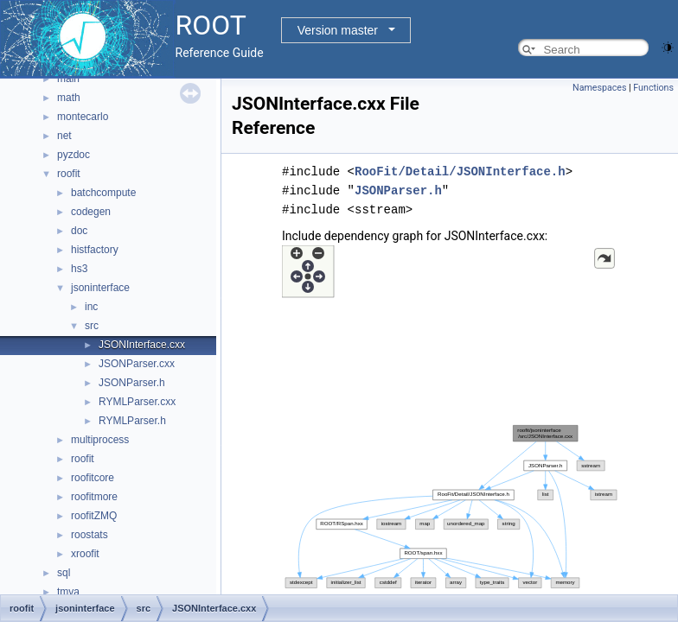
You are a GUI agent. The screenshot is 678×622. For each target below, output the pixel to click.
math (68, 98)
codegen (91, 212)
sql (63, 573)
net (64, 136)
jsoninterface (100, 288)
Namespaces (599, 87)
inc (91, 307)
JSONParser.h (132, 383)
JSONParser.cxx (137, 364)
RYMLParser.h (132, 421)
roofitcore (92, 478)
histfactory (94, 250)
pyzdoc (73, 155)
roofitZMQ (94, 516)
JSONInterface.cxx (142, 345)
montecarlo (82, 117)
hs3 (79, 269)
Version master (337, 30)
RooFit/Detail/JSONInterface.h (460, 171)
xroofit (85, 554)
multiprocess (100, 440)
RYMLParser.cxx (137, 402)
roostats (89, 535)
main (68, 79)
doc (79, 231)
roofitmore (94, 497)
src (92, 326)
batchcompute (103, 193)
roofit (68, 174)
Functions (653, 87)
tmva (68, 592)
